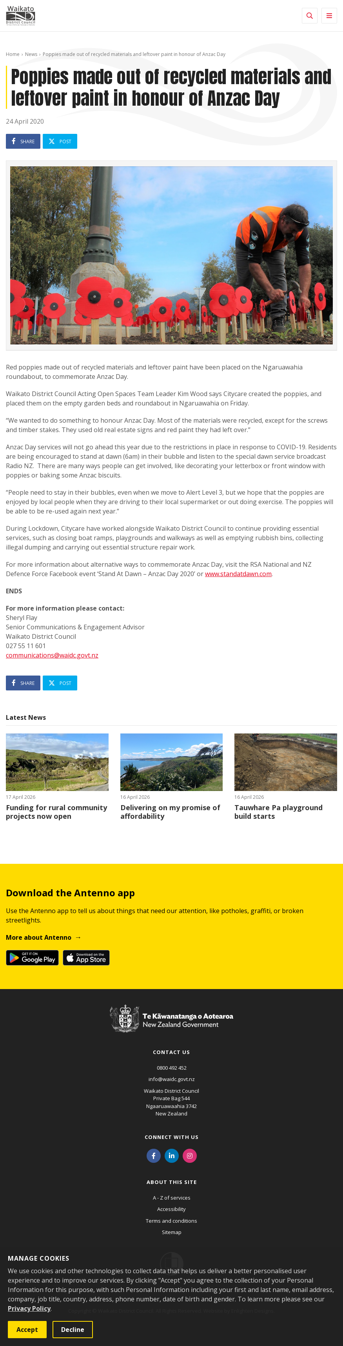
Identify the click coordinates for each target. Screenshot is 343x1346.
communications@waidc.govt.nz (52, 655)
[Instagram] (190, 1155)
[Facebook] (154, 1155)
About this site (172, 1182)
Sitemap (171, 1232)
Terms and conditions (171, 1220)
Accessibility (171, 1209)
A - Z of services (172, 1197)
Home (13, 54)
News (31, 54)
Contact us (171, 1052)
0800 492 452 (172, 1067)
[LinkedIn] (172, 1155)
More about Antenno (38, 937)
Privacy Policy (29, 1308)
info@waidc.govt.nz (172, 1079)
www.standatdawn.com (238, 573)
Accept (27, 1329)
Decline (72, 1329)
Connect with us (172, 1137)
